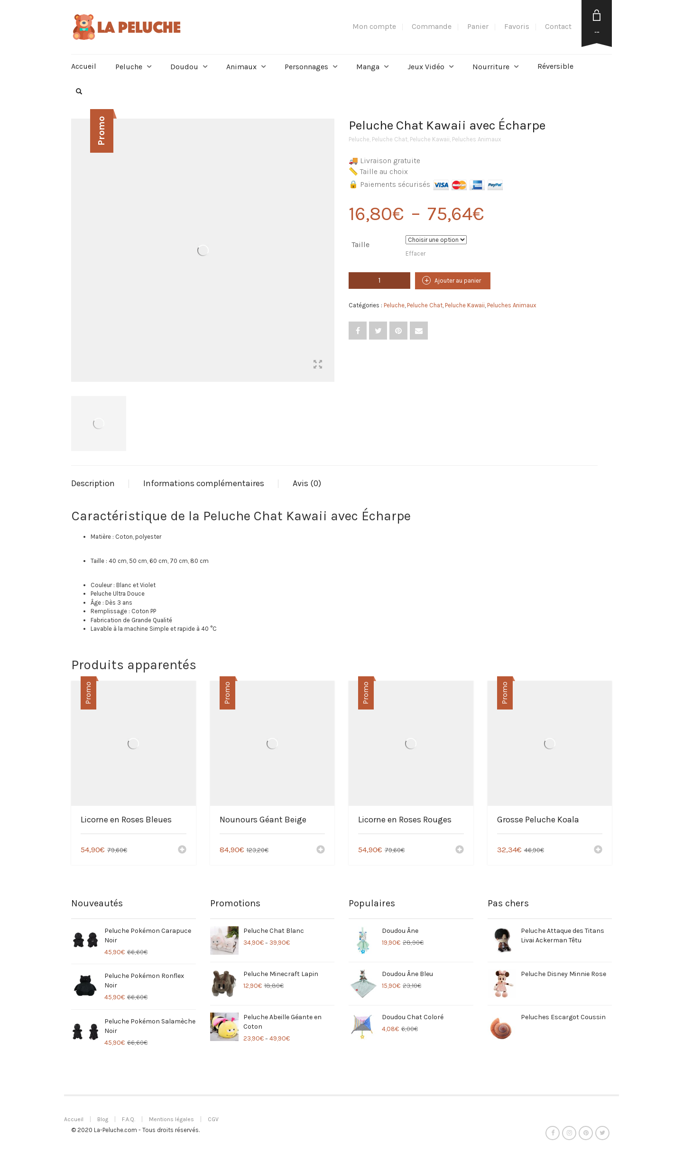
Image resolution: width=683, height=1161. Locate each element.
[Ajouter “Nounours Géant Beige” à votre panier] (320, 850)
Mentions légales (171, 1119)
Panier (478, 26)
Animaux (241, 66)
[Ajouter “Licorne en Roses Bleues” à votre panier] (182, 850)
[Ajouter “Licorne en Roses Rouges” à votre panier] (459, 850)
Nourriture (490, 66)
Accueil (83, 66)
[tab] (100, 484)
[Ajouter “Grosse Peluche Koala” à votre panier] (598, 850)
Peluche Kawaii (430, 139)
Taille (360, 244)
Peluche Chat (389, 139)
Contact (558, 26)
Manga (367, 66)
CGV (213, 1119)
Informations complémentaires (203, 483)
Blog (102, 1119)
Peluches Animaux (476, 139)
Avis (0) (307, 483)
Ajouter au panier (457, 280)
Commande (432, 26)
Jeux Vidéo (425, 66)
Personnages (306, 66)
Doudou (184, 66)
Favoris (516, 26)
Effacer (415, 253)
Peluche (128, 66)
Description (93, 483)
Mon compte (374, 26)
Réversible (555, 66)
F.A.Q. (128, 1119)
